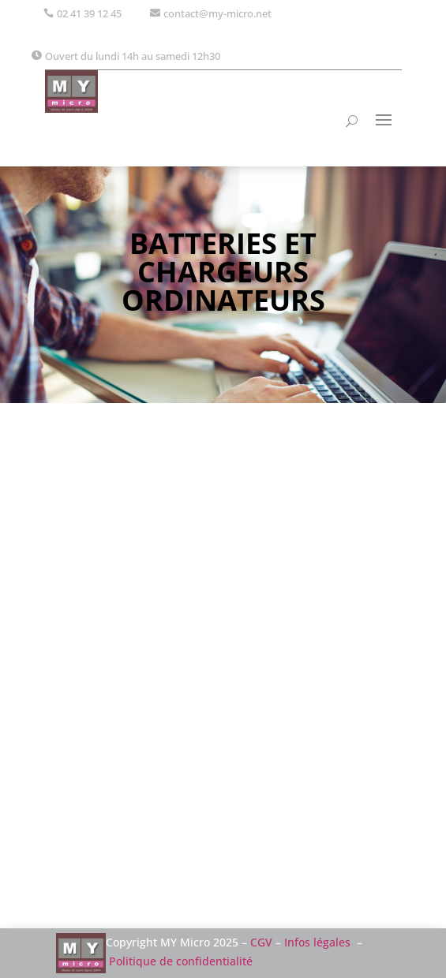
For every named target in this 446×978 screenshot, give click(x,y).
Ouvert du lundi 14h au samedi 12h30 (132, 56)
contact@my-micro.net (217, 13)
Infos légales (317, 942)
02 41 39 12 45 (89, 13)
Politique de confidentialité (181, 961)
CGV (261, 942)
